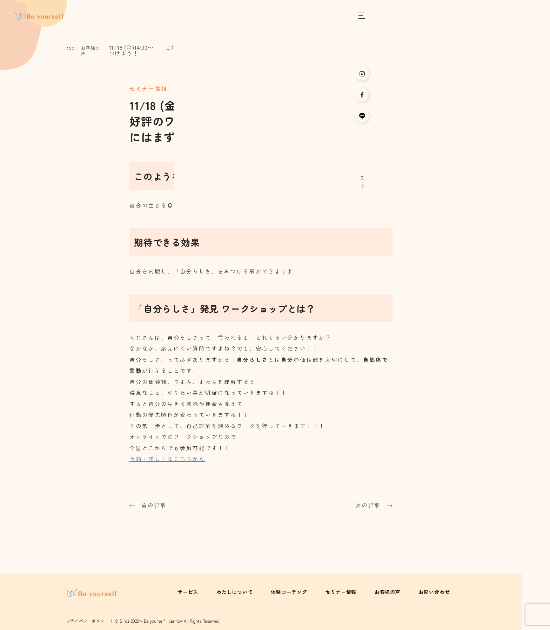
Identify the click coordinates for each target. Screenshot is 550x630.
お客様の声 (93, 50)
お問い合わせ (440, 591)
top (70, 47)
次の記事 (374, 504)
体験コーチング (312, 591)
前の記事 (148, 504)
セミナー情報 (358, 591)
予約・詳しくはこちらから (167, 458)
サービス (223, 591)
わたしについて (264, 591)
